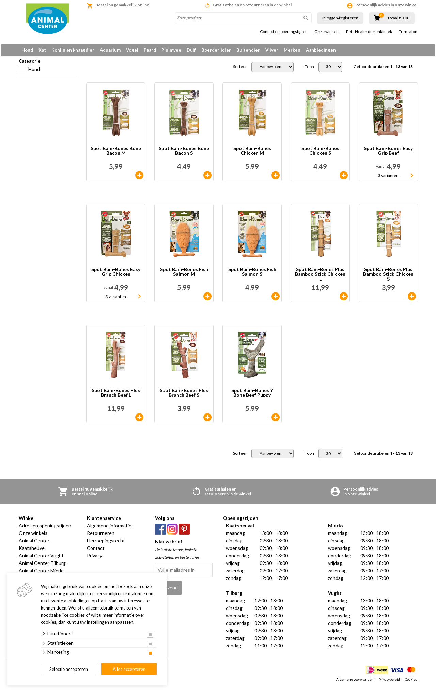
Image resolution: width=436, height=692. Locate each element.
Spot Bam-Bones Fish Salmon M (184, 276)
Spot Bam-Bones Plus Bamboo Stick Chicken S (388, 278)
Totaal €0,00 (398, 18)
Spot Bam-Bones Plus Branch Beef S (184, 397)
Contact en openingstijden (284, 32)
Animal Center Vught (41, 559)
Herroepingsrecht (106, 544)
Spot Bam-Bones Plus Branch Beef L (116, 397)
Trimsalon (408, 32)
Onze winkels (326, 32)
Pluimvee (171, 50)
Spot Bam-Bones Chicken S (320, 155)
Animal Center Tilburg (42, 567)
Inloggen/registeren (340, 17)
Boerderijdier (216, 50)
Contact (96, 552)
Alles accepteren (129, 669)
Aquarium (110, 50)
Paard (150, 50)
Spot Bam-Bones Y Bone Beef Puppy (252, 397)
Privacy (94, 559)
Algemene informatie (109, 529)
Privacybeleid (389, 683)
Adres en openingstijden (45, 529)
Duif (191, 50)
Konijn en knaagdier (72, 50)
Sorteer (240, 71)
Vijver (271, 50)
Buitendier (248, 50)
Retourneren (100, 537)
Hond (27, 50)
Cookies (411, 683)
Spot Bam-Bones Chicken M (252, 155)
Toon (309, 71)
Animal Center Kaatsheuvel (34, 548)
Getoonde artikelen (383, 71)
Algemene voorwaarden (355, 683)
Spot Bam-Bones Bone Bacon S (184, 155)
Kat (42, 50)
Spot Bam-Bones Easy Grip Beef (388, 155)
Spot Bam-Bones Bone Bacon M (116, 155)
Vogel (132, 50)
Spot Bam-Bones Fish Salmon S (252, 276)
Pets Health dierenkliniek (369, 32)
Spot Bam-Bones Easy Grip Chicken (115, 276)
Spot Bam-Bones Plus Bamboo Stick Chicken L (320, 278)
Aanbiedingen (321, 50)
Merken (292, 50)
